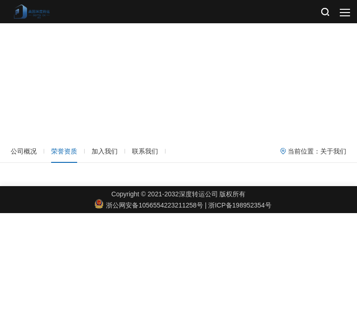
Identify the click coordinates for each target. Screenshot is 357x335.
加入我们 (105, 151)
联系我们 (145, 151)
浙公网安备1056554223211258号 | (151, 205)
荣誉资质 (64, 151)
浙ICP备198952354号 (239, 205)
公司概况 (24, 151)
